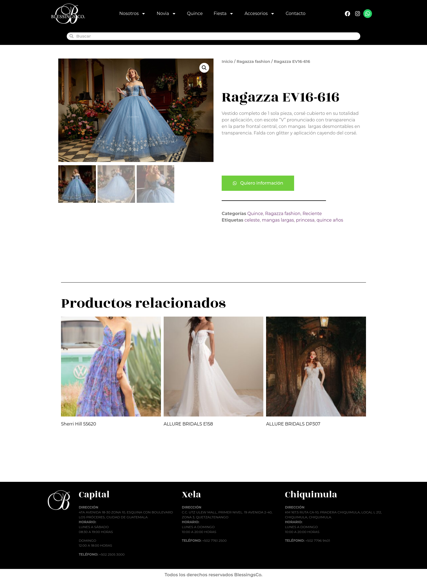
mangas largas (278, 220)
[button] (204, 68)
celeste (252, 220)
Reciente (312, 213)
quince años (330, 220)
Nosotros (132, 14)
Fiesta (223, 14)
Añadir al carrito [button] (84, 468)
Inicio (227, 61)
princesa (305, 220)
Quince (195, 13)
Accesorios (260, 14)
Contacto (296, 13)
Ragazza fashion (253, 61)
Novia (166, 14)
